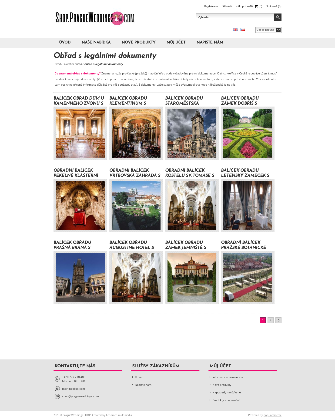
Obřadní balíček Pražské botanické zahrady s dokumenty (243, 245)
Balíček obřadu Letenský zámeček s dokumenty (245, 173)
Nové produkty (138, 42)
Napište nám (210, 42)
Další (278, 320)
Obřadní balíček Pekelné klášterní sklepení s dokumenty (76, 173)
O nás (138, 377)
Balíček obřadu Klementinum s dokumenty (128, 101)
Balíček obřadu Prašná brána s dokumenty (72, 245)
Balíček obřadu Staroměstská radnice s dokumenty (191, 101)
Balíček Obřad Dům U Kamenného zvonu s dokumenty (79, 101)
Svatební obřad (72, 64)
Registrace (211, 6)
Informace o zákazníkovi (228, 377)
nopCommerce (272, 415)
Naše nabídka (96, 42)
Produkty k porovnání (226, 400)
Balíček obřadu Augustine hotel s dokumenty (131, 245)
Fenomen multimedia (119, 415)
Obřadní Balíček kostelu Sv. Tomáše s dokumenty (189, 173)
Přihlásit (226, 6)
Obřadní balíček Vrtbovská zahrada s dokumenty (134, 173)
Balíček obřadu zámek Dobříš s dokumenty (240, 101)
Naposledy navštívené (226, 392)
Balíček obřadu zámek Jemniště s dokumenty (185, 245)
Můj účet (176, 42)
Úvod (64, 42)
